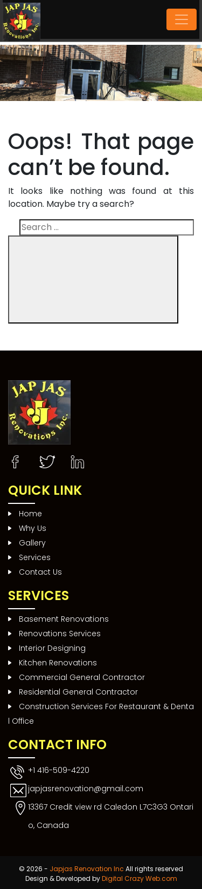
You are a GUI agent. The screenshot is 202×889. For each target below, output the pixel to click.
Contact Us (40, 572)
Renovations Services (60, 633)
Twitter (48, 458)
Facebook (19, 458)
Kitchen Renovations (58, 662)
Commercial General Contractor (82, 677)
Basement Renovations (64, 619)
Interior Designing (52, 648)
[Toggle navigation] (181, 19)
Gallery (32, 542)
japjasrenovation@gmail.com (85, 788)
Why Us (32, 528)
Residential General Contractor (78, 691)
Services (35, 557)
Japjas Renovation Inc (87, 868)
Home (30, 513)
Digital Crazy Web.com (139, 878)
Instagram (77, 458)
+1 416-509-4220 (58, 770)
